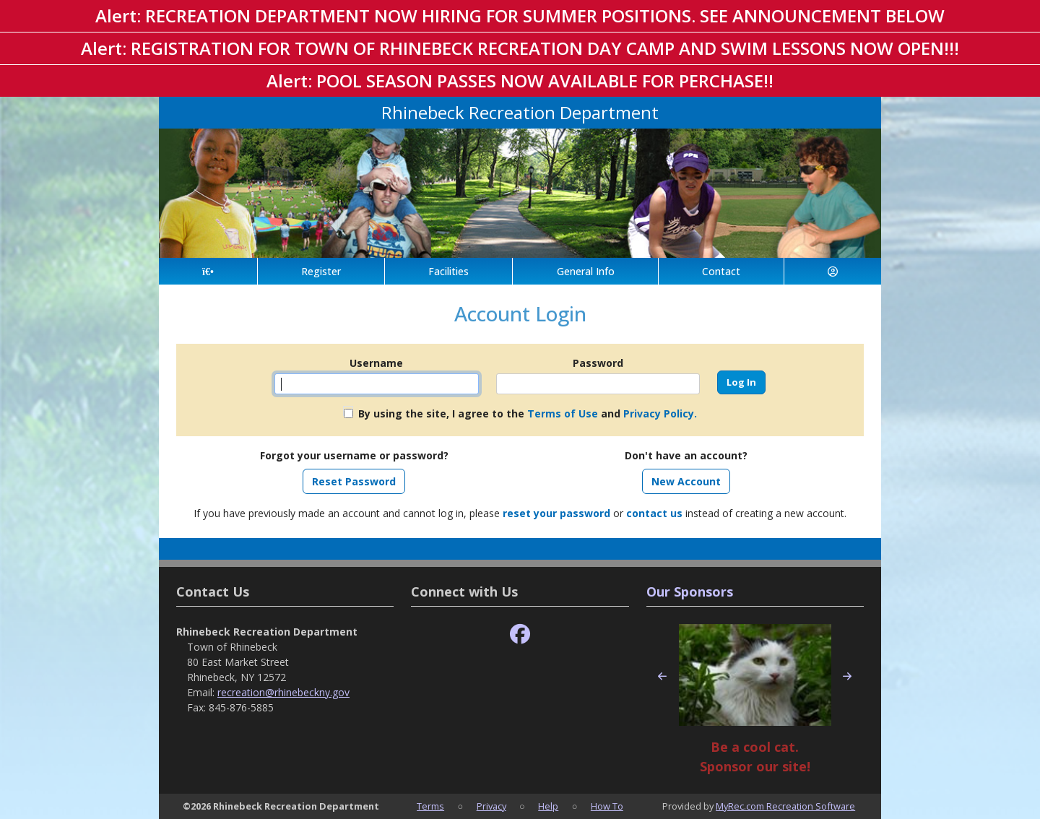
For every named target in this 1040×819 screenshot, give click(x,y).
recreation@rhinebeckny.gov (283, 692)
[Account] (832, 271)
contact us (654, 513)
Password (598, 363)
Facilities (448, 271)
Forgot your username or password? (354, 455)
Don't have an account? (686, 455)
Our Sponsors (689, 591)
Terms (430, 806)
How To (607, 806)
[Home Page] (208, 271)
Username (376, 363)
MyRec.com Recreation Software (785, 806)
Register (321, 271)
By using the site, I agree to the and (527, 413)
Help (548, 806)
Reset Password (354, 481)
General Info (586, 271)
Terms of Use (562, 413)
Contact (721, 271)
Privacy (491, 806)
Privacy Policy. (660, 413)
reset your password (556, 513)
